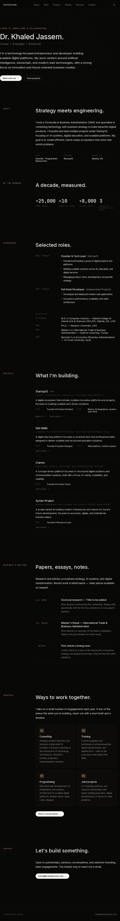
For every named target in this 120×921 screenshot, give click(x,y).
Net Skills (42, 428)
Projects (56, 5)
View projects (33, 78)
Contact (91, 5)
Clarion (40, 462)
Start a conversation (49, 814)
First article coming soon (75, 645)
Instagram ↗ (56, 416)
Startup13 (42, 391)
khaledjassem (10, 4)
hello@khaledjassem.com (52, 876)
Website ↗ (41, 416)
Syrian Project (45, 500)
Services (80, 5)
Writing (68, 5)
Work (46, 5)
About (36, 5)
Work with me (11, 78)
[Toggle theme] (114, 4)
